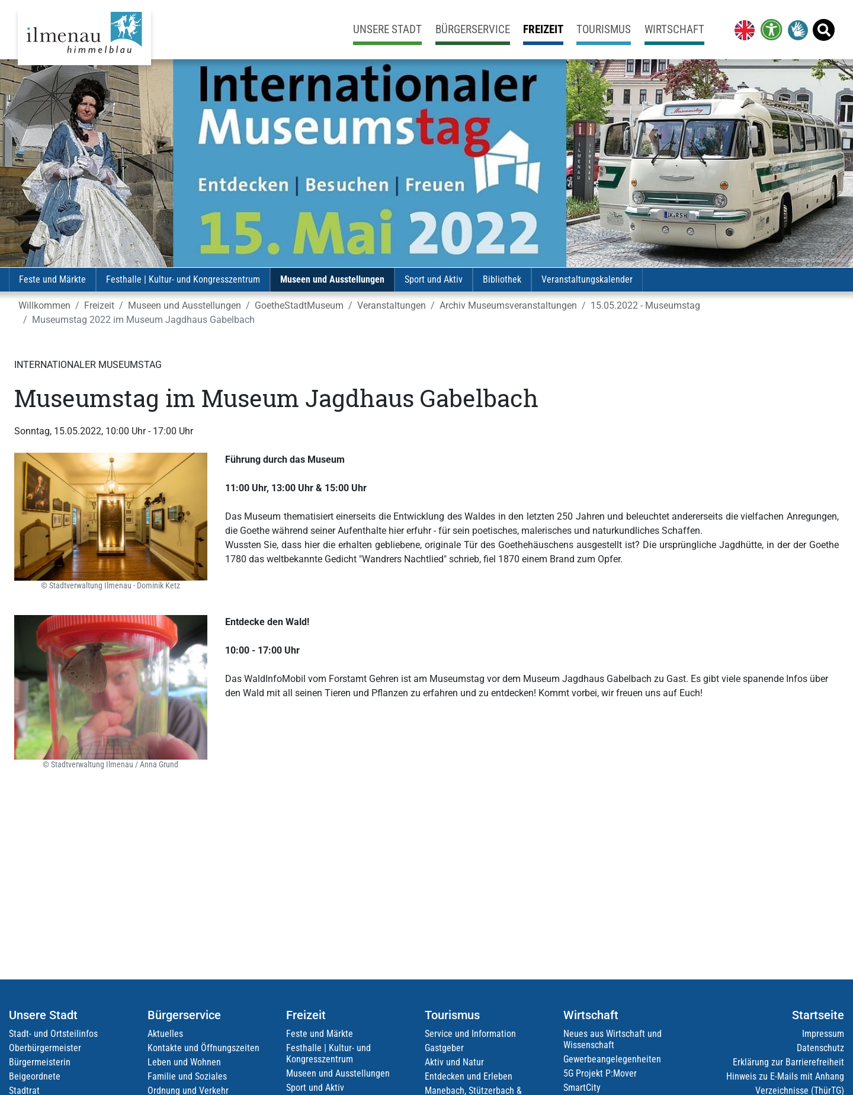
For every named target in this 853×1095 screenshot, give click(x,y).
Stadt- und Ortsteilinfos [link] (53, 1033)
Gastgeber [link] (444, 1048)
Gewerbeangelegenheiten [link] (612, 1059)
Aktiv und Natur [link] (454, 1062)
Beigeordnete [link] (34, 1076)
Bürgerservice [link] (472, 29)
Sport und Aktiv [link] (434, 279)
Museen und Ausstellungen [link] (332, 279)
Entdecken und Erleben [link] (468, 1076)
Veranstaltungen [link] (391, 305)
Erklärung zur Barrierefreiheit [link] (788, 1062)
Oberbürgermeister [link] (45, 1048)
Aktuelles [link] (165, 1033)
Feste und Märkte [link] (52, 279)
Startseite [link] (818, 1015)
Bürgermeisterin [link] (39, 1062)
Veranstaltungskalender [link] (587, 279)
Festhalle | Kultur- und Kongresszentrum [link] (183, 279)
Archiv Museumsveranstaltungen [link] (508, 305)
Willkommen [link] (44, 305)
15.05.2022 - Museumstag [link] (645, 305)
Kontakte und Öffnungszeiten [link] (203, 1048)
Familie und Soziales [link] (187, 1076)
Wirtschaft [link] (674, 29)
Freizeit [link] (543, 29)
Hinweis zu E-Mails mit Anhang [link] (785, 1076)
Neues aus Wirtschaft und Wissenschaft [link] (612, 1039)
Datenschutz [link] (820, 1048)
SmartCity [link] (582, 1087)
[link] (742, 29)
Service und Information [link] (470, 1033)
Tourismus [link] (603, 29)
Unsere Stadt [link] (387, 29)
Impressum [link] (823, 1033)
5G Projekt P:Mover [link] (600, 1073)
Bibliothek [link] (502, 279)
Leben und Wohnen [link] (184, 1062)
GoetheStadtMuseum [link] (299, 305)
